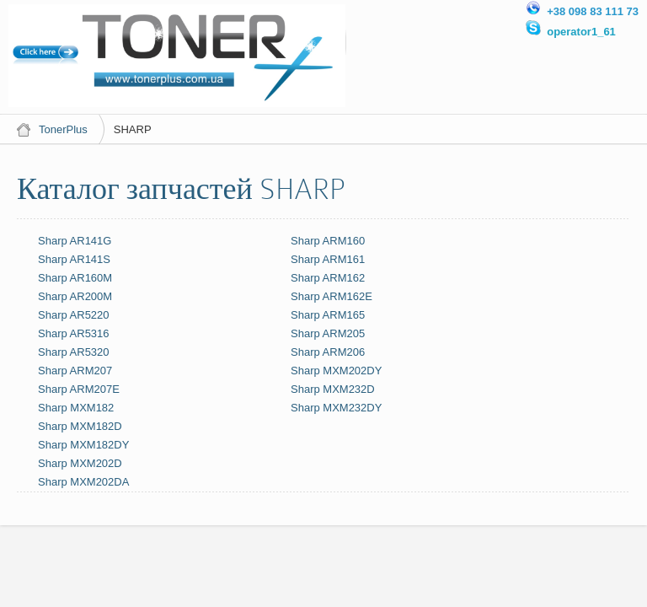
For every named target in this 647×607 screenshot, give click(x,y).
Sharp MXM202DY (336, 370)
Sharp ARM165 (328, 315)
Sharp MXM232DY (336, 407)
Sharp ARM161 (328, 259)
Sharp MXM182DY (83, 444)
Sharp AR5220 (74, 315)
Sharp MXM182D (80, 426)
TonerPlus (63, 129)
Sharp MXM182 (76, 407)
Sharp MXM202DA (83, 481)
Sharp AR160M (75, 277)
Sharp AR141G (74, 240)
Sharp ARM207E (79, 389)
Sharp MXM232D (333, 389)
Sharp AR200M (75, 296)
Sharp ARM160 (328, 240)
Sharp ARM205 (328, 333)
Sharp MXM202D (80, 463)
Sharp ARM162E (331, 296)
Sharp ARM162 (328, 277)
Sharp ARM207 (75, 370)
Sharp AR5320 (74, 352)
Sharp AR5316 (74, 333)
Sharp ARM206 (328, 352)
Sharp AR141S (74, 259)
